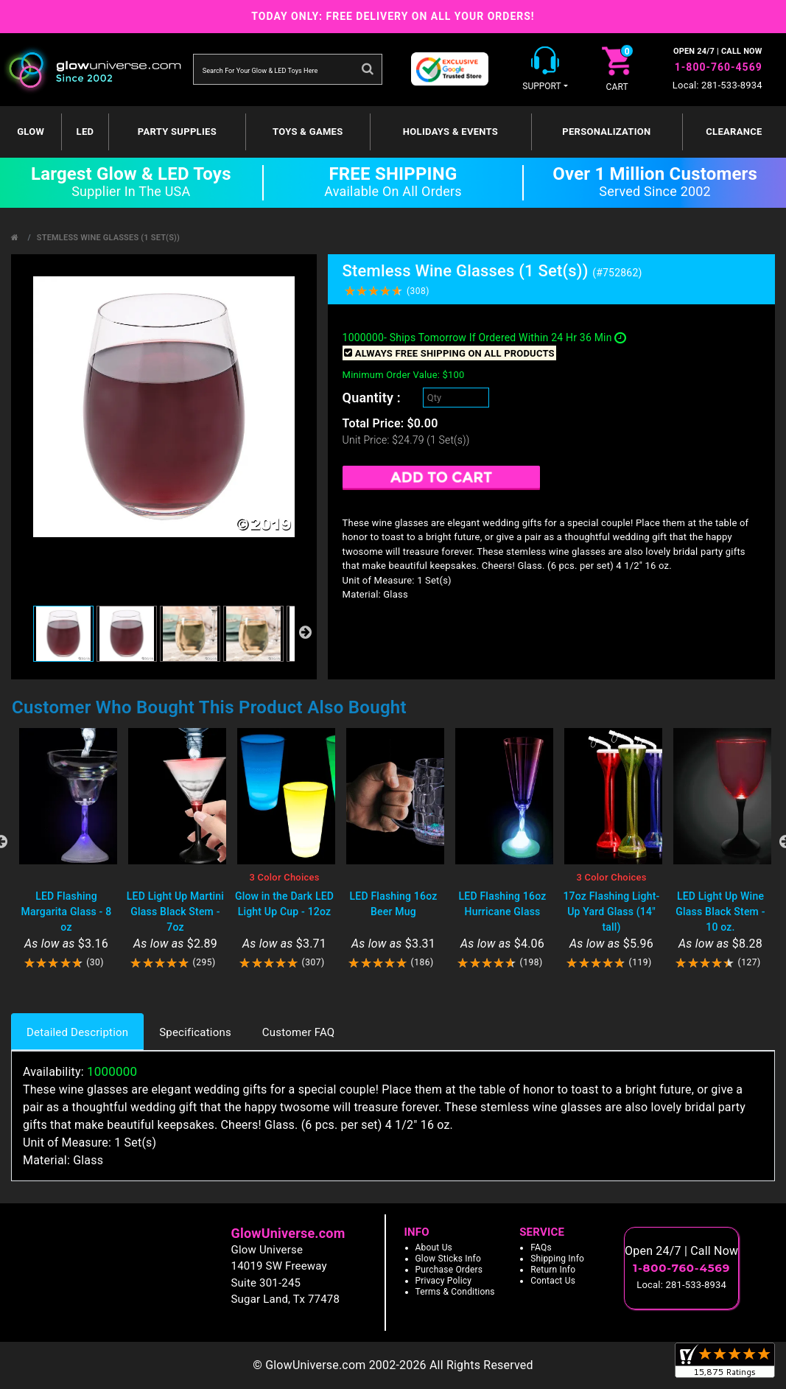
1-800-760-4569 (718, 67)
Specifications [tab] (195, 1032)
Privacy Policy (443, 1281)
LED (85, 131)
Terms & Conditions (455, 1292)
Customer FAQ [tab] (298, 1032)
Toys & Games (308, 131)
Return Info (552, 1269)
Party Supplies (177, 131)
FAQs (541, 1247)
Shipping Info (557, 1258)
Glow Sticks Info (448, 1258)
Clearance (734, 131)
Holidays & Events (450, 131)
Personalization (606, 131)
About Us (434, 1247)
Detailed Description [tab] (77, 1032)
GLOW (30, 131)
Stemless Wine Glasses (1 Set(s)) (108, 237)
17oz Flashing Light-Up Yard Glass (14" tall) (611, 911)
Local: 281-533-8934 (717, 85)
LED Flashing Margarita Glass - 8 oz (66, 911)
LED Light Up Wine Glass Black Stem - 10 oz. (720, 911)
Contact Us (552, 1281)
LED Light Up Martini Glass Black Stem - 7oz (175, 911)
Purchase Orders (449, 1269)
